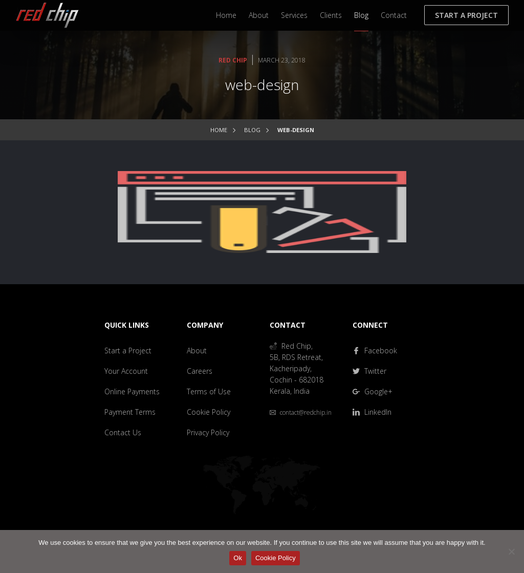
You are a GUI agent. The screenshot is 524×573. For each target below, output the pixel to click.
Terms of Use (209, 391)
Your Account (126, 371)
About (259, 15)
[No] (511, 551)
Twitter (369, 371)
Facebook (375, 350)
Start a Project (466, 15)
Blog (361, 15)
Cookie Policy (208, 412)
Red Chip (233, 60)
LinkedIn (372, 412)
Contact (394, 15)
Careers (199, 371)
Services (294, 15)
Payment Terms (130, 412)
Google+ (372, 391)
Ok (237, 558)
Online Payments (132, 391)
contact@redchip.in (301, 412)
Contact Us (122, 432)
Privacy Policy (208, 432)
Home (226, 15)
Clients (331, 15)
